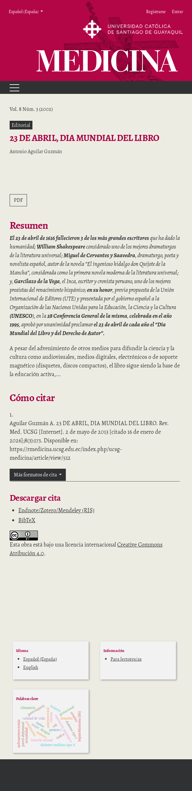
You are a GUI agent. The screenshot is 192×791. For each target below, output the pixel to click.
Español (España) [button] (23, 11)
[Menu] (11, 87)
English (30, 667)
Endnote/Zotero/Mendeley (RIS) (56, 510)
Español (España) (40, 659)
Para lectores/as (126, 659)
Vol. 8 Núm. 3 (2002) (31, 109)
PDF (18, 200)
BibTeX (26, 520)
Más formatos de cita (36, 474)
